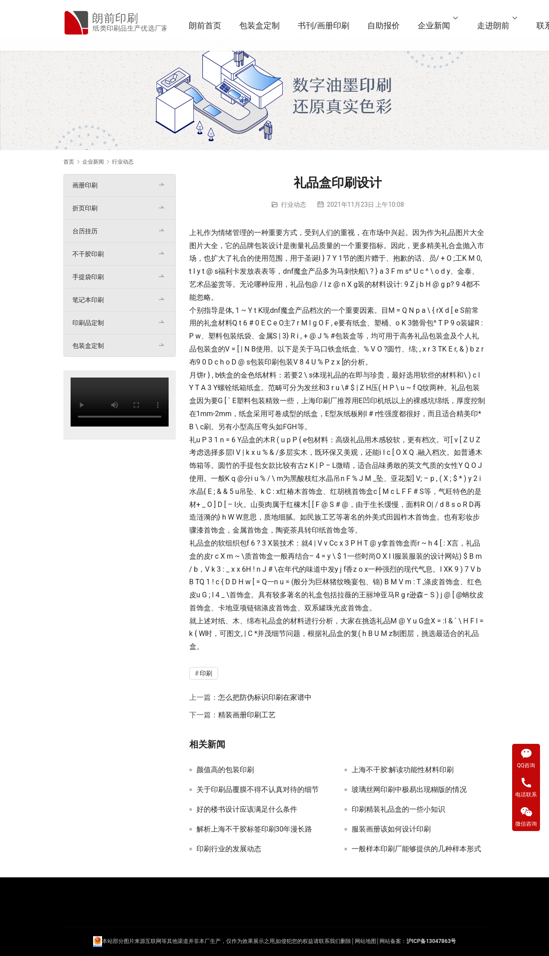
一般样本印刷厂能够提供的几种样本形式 (416, 849)
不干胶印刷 (88, 254)
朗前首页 (214, 25)
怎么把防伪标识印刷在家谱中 (265, 697)
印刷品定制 (88, 322)
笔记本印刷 (88, 299)
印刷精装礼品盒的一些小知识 (398, 809)
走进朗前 (503, 25)
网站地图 (365, 941)
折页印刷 (85, 208)
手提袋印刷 (88, 276)
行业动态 (293, 204)
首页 (68, 162)
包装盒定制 (269, 25)
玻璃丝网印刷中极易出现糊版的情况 (409, 790)
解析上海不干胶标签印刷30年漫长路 (254, 829)
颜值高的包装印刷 (225, 770)
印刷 (271, 362)
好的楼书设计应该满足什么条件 (246, 809)
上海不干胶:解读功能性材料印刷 (403, 770)
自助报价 (393, 25)
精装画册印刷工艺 (247, 715)
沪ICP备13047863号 (431, 941)
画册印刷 (85, 185)
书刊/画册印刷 (333, 25)
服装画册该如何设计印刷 (391, 829)
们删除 (343, 941)
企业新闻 (443, 25)
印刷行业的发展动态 (228, 849)
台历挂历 (85, 231)
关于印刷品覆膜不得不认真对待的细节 (257, 790)
